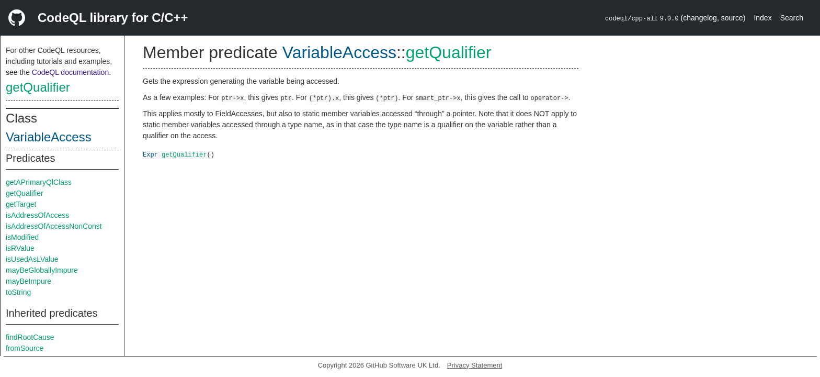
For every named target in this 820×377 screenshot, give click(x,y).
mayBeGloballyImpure (42, 270)
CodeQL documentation (70, 72)
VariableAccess (49, 137)
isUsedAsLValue (32, 259)
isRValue (20, 248)
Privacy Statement (475, 365)
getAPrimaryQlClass (39, 182)
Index (762, 18)
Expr (150, 154)
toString (18, 292)
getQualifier (38, 87)
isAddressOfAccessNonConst (54, 226)
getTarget (21, 204)
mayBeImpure (28, 281)
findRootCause (30, 337)
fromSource (24, 348)
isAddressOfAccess (37, 215)
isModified (22, 237)
